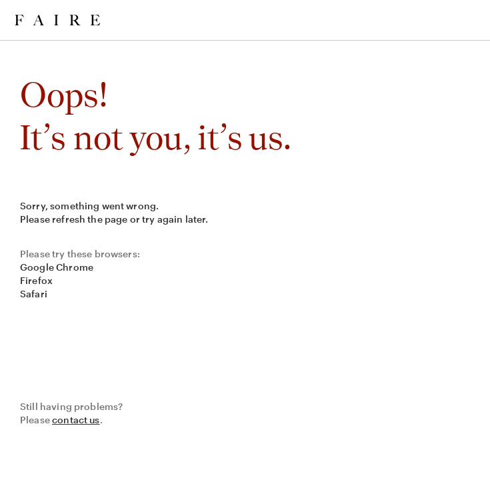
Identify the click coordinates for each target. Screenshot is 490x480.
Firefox (36, 280)
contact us (76, 419)
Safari (33, 293)
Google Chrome (56, 267)
